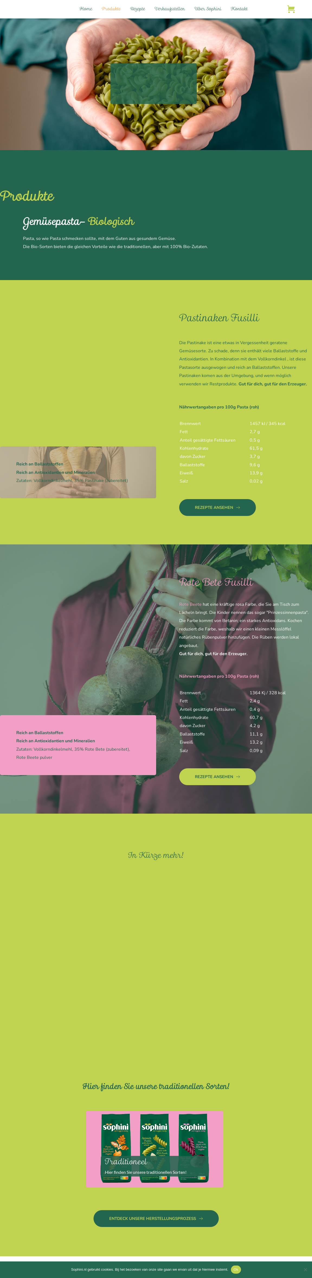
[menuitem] (86, 9)
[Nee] (305, 1269)
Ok (236, 1269)
